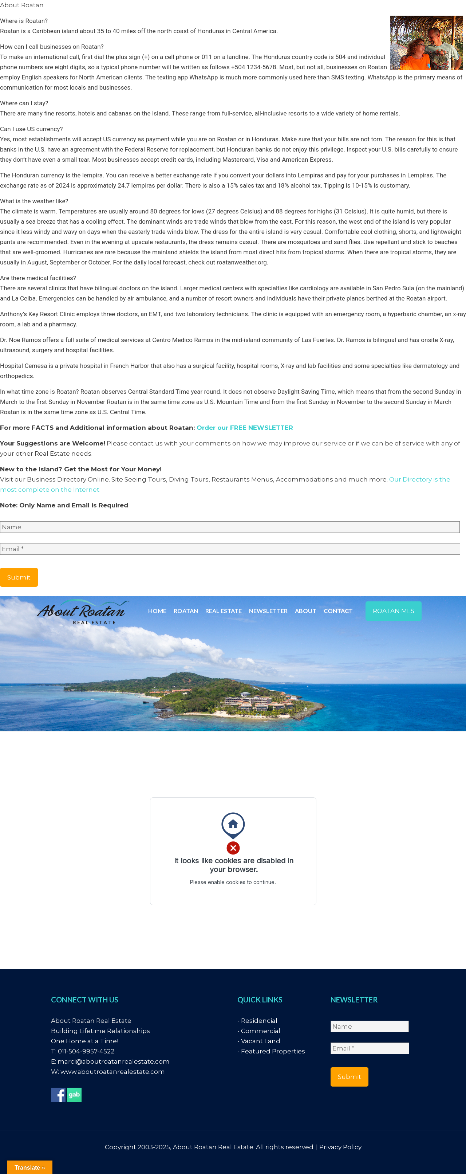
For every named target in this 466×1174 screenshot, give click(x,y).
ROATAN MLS (393, 611)
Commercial (260, 1030)
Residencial (259, 1020)
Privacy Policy (340, 1147)
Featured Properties (273, 1051)
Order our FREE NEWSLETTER (245, 427)
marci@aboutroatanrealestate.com (114, 1061)
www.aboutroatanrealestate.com (112, 1071)
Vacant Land (260, 1041)
